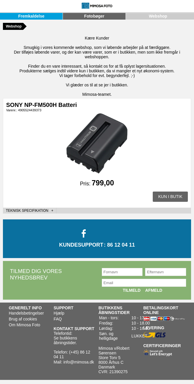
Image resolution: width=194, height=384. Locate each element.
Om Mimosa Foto (24, 324)
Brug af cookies (23, 319)
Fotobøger (94, 16)
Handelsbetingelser (26, 313)
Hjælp (59, 313)
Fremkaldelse (31, 16)
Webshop (158, 16)
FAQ (58, 319)
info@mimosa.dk (78, 362)
